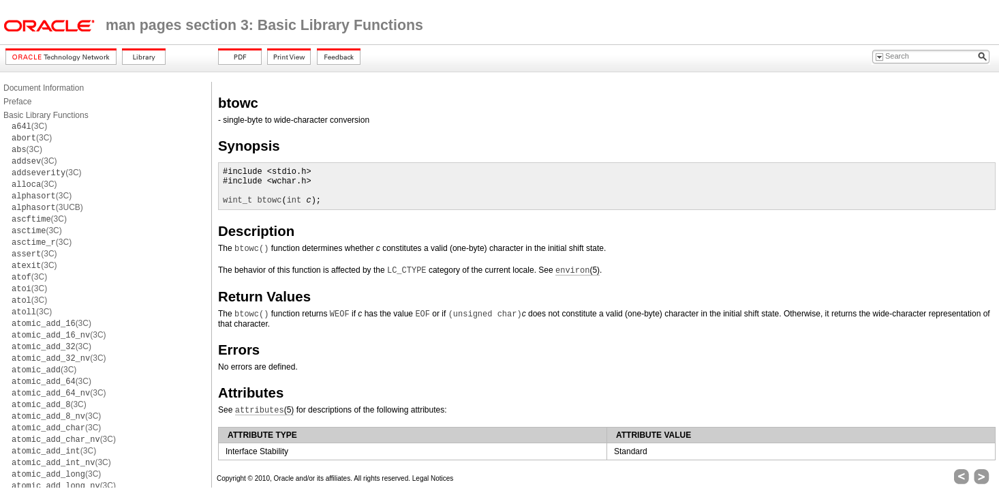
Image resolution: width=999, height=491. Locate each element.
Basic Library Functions (46, 115)
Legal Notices (433, 478)
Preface (17, 101)
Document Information (43, 88)
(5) (577, 270)
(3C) (29, 126)
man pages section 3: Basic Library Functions (264, 25)
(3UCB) (47, 207)
